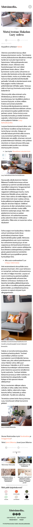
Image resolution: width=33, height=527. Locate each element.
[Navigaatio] (30, 6)
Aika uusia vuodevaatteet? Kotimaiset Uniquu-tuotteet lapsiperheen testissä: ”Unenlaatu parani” (25, 479)
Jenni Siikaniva (11, 442)
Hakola (19, 47)
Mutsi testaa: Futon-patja (8, 465)
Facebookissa (24, 436)
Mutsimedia (10, 523)
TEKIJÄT (21, 520)
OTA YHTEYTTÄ (11, 517)
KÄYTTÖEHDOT (21, 517)
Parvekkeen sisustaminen (21, 151)
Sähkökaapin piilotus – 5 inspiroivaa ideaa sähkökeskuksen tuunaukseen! (8, 479)
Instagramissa (6, 439)
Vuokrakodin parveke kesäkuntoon (24, 465)
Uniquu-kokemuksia (12, 263)
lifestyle (16, 28)
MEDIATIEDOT (13, 520)
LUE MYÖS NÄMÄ (16, 452)
